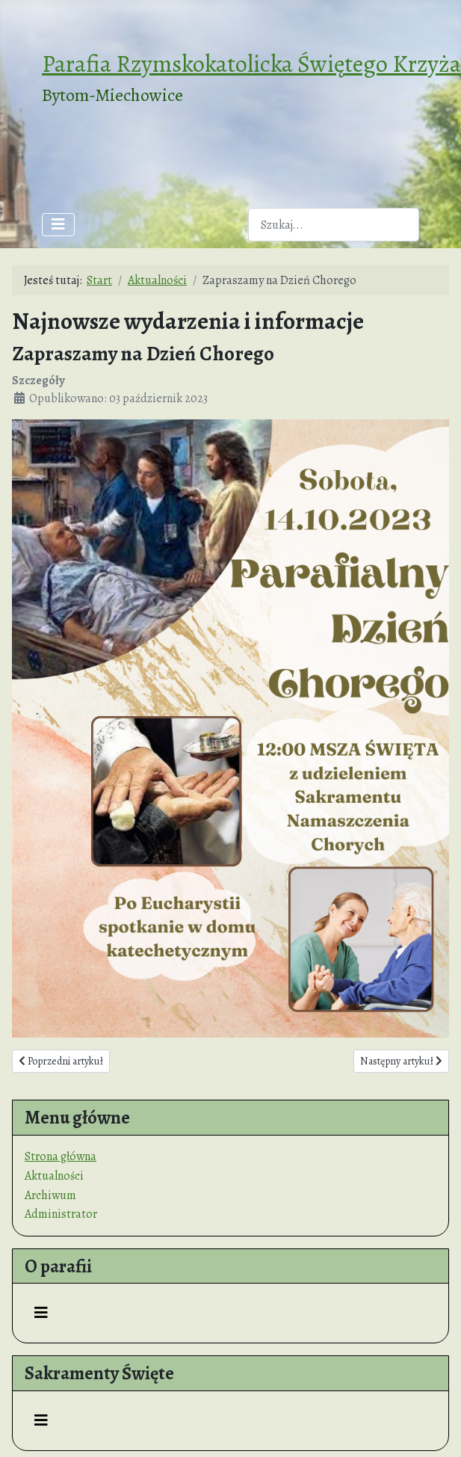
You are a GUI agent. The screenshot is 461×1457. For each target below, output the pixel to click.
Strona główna (60, 1156)
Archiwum (50, 1195)
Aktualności (54, 1176)
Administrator (61, 1214)
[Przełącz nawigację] (58, 224)
